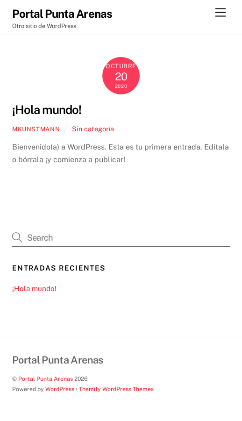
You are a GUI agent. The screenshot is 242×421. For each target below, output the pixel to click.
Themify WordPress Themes (116, 388)
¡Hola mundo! (46, 110)
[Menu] (220, 13)
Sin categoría (93, 129)
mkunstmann (36, 129)
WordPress (59, 388)
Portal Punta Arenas (45, 378)
